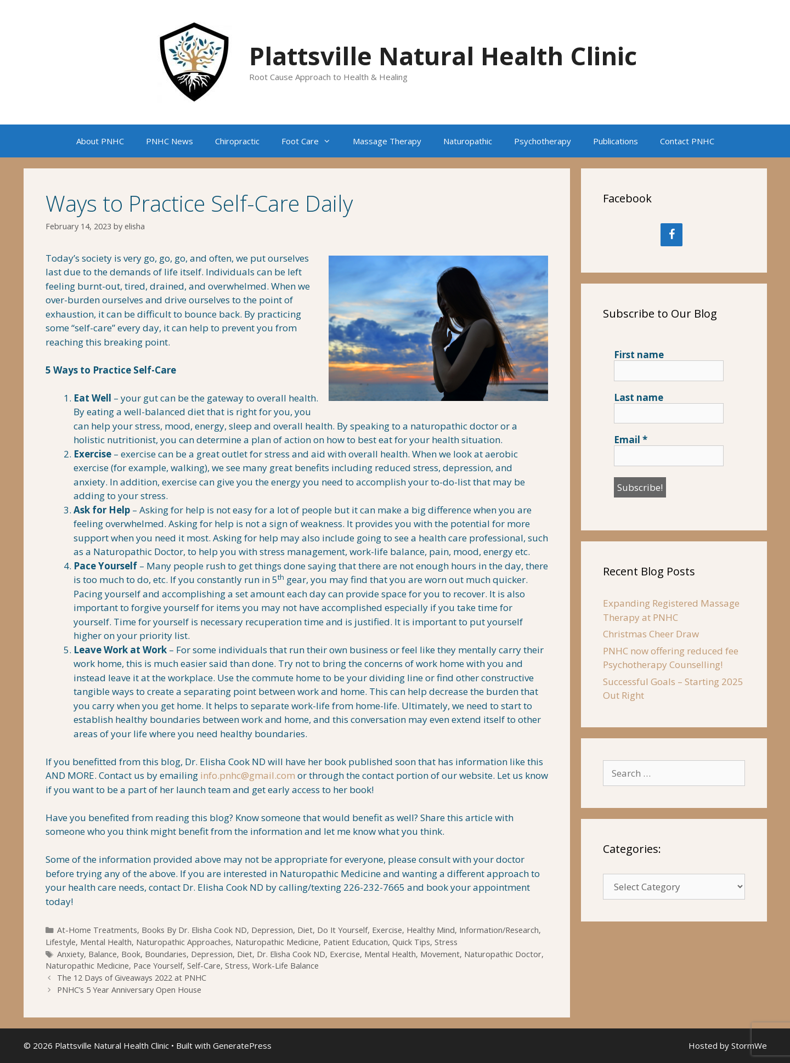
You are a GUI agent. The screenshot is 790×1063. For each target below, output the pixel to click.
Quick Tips (411, 942)
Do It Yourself (342, 930)
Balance (102, 954)
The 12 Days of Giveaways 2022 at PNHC (131, 977)
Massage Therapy (387, 140)
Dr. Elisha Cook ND (291, 954)
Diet (305, 930)
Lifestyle (61, 942)
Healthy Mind (431, 930)
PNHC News (169, 140)
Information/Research (499, 930)
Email (630, 439)
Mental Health (106, 942)
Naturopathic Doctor (502, 954)
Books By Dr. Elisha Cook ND (194, 930)
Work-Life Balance (285, 965)
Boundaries (166, 954)
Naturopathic (467, 140)
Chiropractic (237, 140)
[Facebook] (671, 234)
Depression (272, 930)
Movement (440, 954)
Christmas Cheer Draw (651, 633)
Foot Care (311, 141)
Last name (638, 397)
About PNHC (100, 140)
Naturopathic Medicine (277, 942)
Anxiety (70, 954)
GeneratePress (242, 1045)
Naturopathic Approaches (183, 942)
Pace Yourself (158, 965)
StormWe (749, 1045)
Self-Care (204, 965)
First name (639, 354)
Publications (615, 140)
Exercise (387, 930)
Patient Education (355, 942)
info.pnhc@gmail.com (247, 775)
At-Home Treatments (97, 930)
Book (130, 954)
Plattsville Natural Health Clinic (443, 55)
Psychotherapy (542, 140)
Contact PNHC (687, 140)
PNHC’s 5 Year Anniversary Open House (129, 990)
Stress (446, 942)
